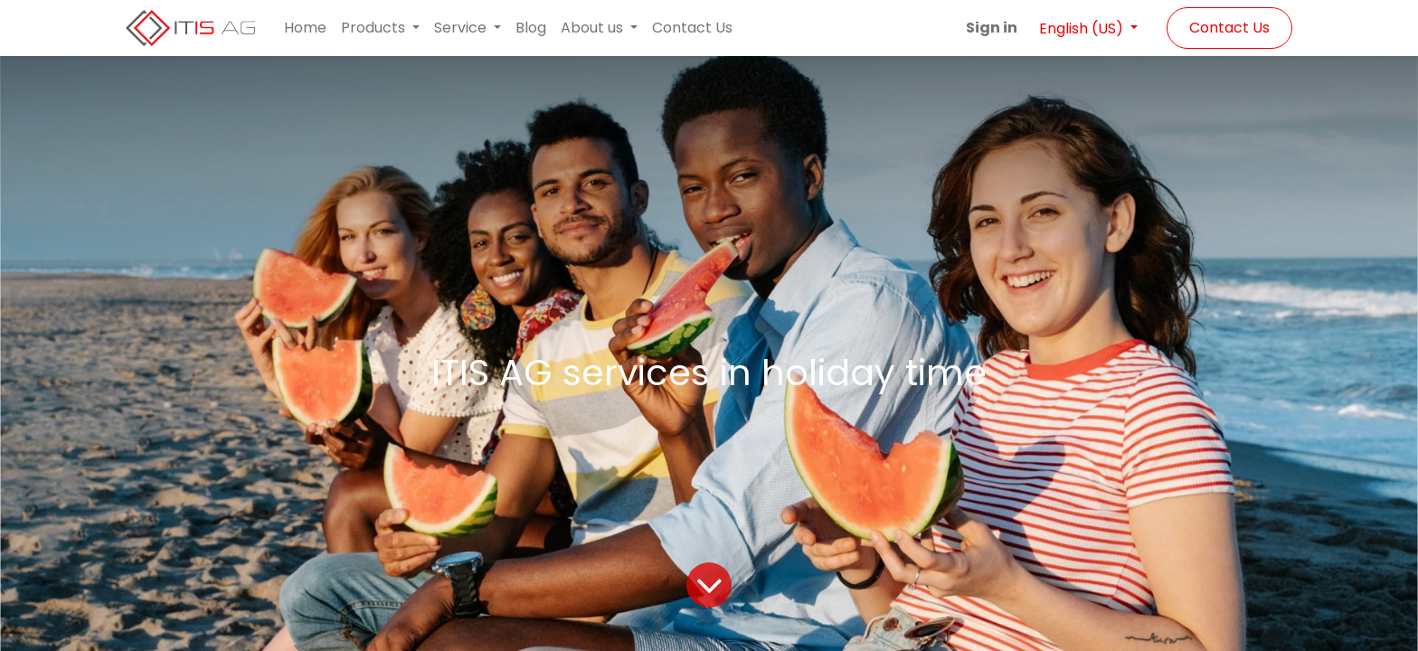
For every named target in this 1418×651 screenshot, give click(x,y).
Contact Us (1229, 27)
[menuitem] (305, 28)
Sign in (991, 27)
